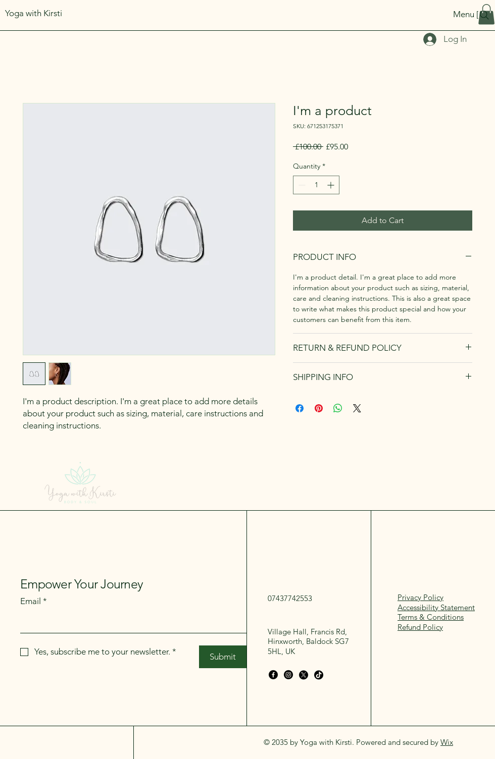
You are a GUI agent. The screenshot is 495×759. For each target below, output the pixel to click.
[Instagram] (288, 674)
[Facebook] (273, 674)
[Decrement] (300, 185)
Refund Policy (420, 627)
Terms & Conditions (431, 617)
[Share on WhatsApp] (338, 408)
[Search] (484, 15)
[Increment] (331, 185)
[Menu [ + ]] (431, 14)
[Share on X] (357, 408)
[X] (303, 674)
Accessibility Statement (436, 607)
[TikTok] (318, 674)
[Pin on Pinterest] (319, 408)
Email (33, 601)
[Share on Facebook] (299, 408)
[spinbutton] (316, 185)
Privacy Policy (420, 597)
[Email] (130, 622)
